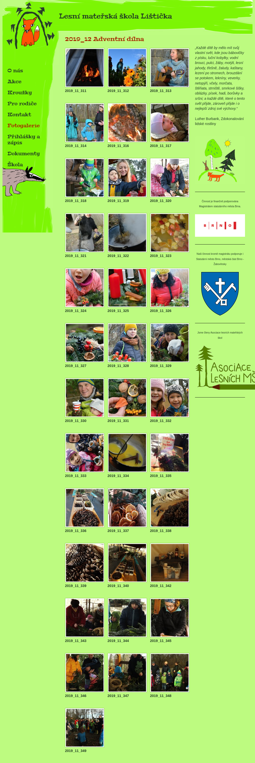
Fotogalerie (24, 125)
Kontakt (19, 114)
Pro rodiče (22, 103)
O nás (15, 70)
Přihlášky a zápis (24, 139)
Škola (15, 164)
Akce (15, 81)
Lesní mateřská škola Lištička (87, 17)
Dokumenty (24, 153)
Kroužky (20, 92)
